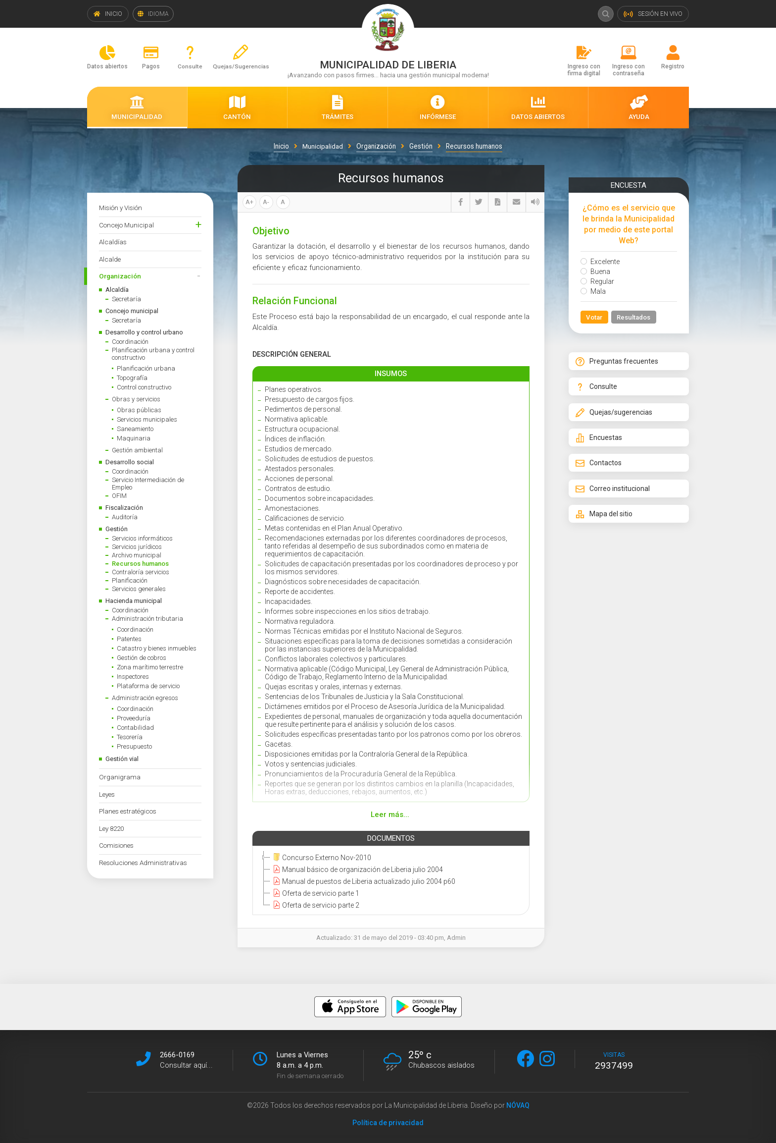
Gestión (116, 529)
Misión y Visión (120, 208)
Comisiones (116, 845)
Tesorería (130, 737)
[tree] (389, 881)
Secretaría (126, 299)
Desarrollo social (129, 462)
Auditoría (125, 517)
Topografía (132, 377)
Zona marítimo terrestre (150, 667)
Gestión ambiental (137, 450)
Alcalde (110, 259)
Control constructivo (144, 387)
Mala (593, 291)
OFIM (119, 495)
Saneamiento (135, 429)
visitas (614, 1061)
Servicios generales (139, 589)
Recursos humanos (140, 563)
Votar (594, 318)
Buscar (604, 13)
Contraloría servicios (140, 572)
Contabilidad (135, 727)
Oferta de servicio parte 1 (314, 893)
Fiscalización (124, 507)
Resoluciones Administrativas (143, 863)
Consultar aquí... (186, 1064)
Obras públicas (139, 410)
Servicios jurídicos (137, 546)
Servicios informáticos (142, 538)
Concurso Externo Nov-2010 (320, 857)
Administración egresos (145, 698)
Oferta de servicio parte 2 (314, 905)
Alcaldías (113, 242)
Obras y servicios (136, 399)
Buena (595, 271)
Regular (597, 281)
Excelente (600, 262)
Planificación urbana (146, 368)
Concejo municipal (131, 311)
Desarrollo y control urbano (144, 332)
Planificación (129, 580)
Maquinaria (133, 438)
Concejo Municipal (126, 225)
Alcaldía (117, 289)
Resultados (635, 318)
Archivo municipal (136, 555)
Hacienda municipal (133, 600)
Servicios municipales (147, 419)
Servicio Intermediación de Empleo (148, 483)
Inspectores (133, 676)
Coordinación (130, 341)
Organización (120, 276)
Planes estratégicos (127, 811)
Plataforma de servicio (148, 686)
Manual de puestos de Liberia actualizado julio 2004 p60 (362, 881)
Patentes (129, 639)
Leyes (107, 794)
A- (266, 202)
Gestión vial (122, 758)
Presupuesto (134, 746)
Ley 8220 (111, 828)
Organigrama (120, 777)
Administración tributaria (147, 618)
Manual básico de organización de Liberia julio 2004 (356, 869)
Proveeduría (133, 718)
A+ (249, 202)
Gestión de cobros (141, 657)
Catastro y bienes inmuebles (156, 648)
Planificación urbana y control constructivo (153, 353)
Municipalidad (322, 146)
